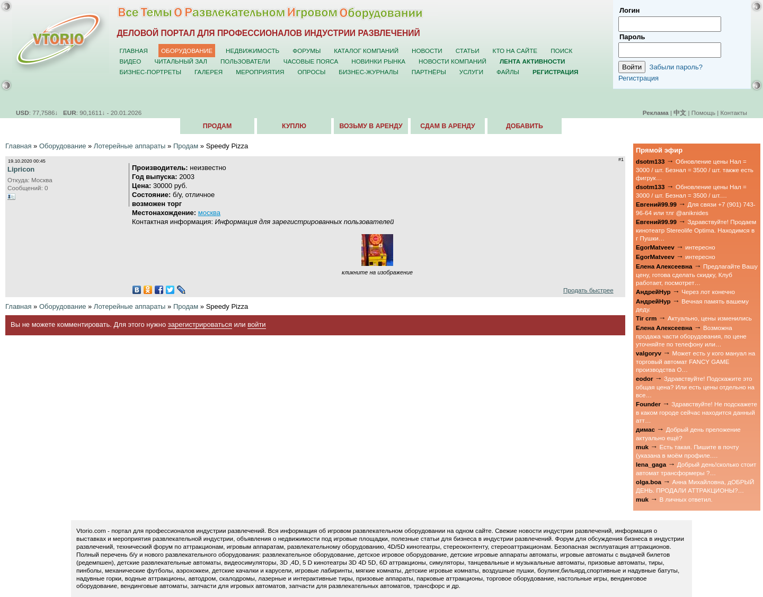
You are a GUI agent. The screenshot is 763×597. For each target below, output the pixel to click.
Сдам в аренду (447, 126)
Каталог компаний (366, 50)
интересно (700, 247)
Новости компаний (452, 61)
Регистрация (638, 78)
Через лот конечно (708, 291)
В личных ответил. (686, 499)
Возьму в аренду (370, 126)
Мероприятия (260, 71)
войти (256, 324)
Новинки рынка (378, 61)
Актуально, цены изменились (710, 318)
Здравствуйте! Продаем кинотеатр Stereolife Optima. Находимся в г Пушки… (696, 230)
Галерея (208, 71)
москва (209, 213)
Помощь (703, 112)
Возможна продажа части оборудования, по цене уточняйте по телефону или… (691, 335)
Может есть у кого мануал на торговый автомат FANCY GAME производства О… (695, 361)
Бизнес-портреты (150, 71)
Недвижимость (252, 50)
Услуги (471, 71)
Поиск (561, 50)
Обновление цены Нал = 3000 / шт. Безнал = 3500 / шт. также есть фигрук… (694, 169)
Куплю (294, 126)
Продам (217, 126)
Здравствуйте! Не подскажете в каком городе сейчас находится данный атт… (696, 412)
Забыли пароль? (676, 67)
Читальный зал (180, 61)
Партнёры (429, 71)
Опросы (311, 71)
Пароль (632, 37)
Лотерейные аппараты (130, 146)
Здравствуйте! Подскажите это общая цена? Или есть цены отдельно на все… (695, 386)
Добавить (524, 126)
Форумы (306, 50)
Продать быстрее (588, 290)
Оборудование (186, 50)
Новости (427, 50)
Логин (629, 10)
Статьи (468, 50)
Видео (130, 61)
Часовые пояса (310, 61)
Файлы (507, 71)
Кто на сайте (515, 50)
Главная (133, 50)
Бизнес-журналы (368, 71)
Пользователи (245, 61)
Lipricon (20, 169)
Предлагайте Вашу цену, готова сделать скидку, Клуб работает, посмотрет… (697, 274)
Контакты (734, 112)
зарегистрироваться (200, 324)
